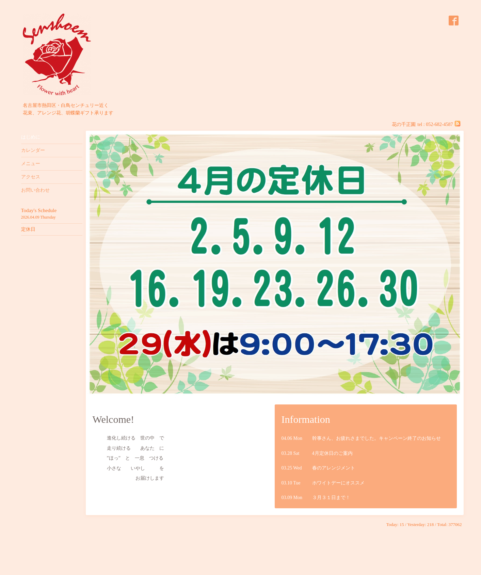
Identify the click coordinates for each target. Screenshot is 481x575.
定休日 (28, 229)
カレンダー (33, 150)
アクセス (30, 176)
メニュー (30, 163)
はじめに (30, 137)
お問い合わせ (35, 190)
